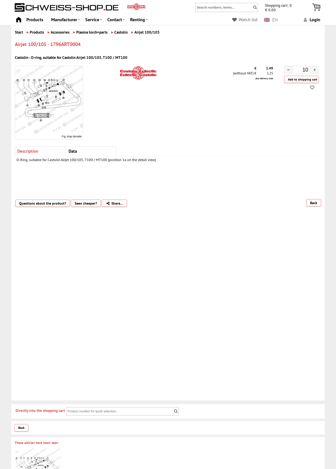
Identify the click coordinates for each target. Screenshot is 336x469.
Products (34, 19)
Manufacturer (66, 21)
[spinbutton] (298, 70)
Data (73, 151)
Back (313, 203)
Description (27, 151)
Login (311, 19)
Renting (139, 21)
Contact (116, 21)
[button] (314, 69)
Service (94, 21)
